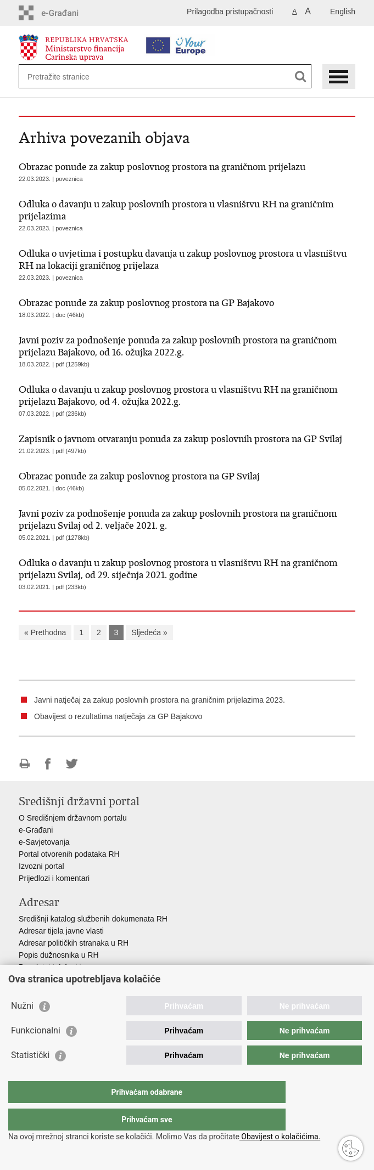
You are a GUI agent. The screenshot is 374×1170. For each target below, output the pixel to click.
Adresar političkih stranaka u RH (74, 943)
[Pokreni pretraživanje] (300, 76)
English (342, 11)
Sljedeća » (149, 632)
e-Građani (36, 830)
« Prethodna (45, 632)
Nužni (22, 1027)
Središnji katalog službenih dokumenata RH (93, 918)
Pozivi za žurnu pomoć (57, 979)
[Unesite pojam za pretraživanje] (67, 76)
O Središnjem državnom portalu (73, 817)
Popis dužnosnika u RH (59, 955)
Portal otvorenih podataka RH (69, 854)
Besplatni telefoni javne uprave (71, 967)
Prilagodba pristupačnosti (230, 11)
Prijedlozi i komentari (54, 878)
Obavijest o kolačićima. (279, 1136)
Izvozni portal (41, 866)
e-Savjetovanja (44, 842)
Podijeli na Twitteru (71, 764)
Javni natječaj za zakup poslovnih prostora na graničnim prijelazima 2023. (159, 700)
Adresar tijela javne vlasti (61, 930)
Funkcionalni (35, 1052)
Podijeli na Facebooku (48, 764)
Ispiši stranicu (24, 764)
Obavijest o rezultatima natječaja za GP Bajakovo (118, 716)
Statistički (30, 1077)
